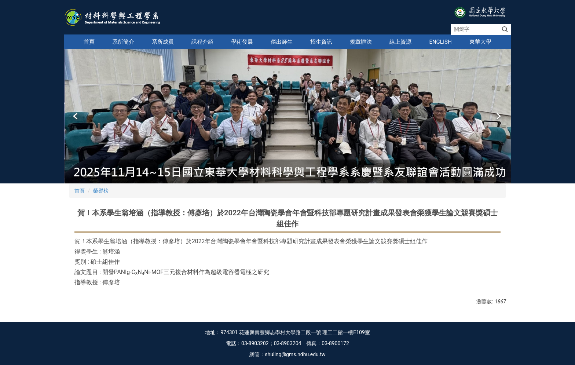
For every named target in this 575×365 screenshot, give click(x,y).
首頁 (89, 42)
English (440, 42)
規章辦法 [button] (361, 42)
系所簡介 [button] (123, 42)
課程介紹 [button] (202, 42)
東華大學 (480, 42)
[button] (76, 116)
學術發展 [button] (242, 42)
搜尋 (505, 29)
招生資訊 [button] (321, 42)
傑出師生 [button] (282, 42)
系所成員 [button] (163, 42)
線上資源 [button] (400, 42)
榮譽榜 (101, 191)
